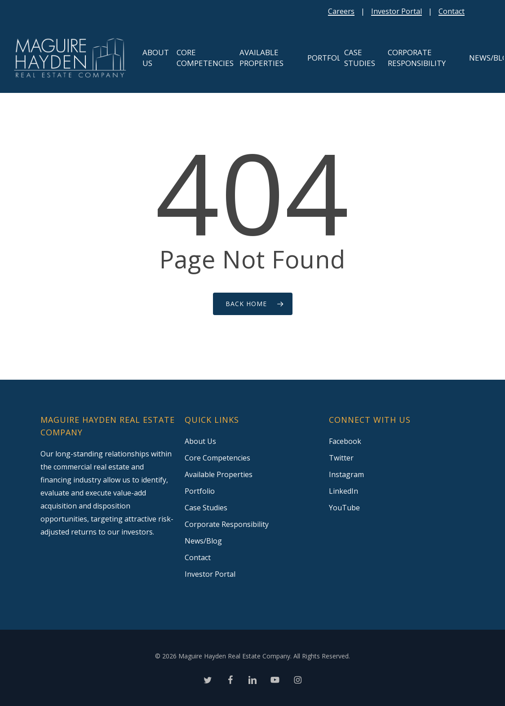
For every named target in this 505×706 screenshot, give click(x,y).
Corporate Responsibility (227, 524)
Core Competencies (217, 458)
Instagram (346, 474)
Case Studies (206, 508)
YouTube (344, 508)
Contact (452, 11)
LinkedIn (343, 491)
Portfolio (200, 491)
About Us (200, 441)
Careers (341, 11)
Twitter (341, 458)
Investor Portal (396, 11)
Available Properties (218, 474)
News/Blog (203, 541)
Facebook (345, 441)
